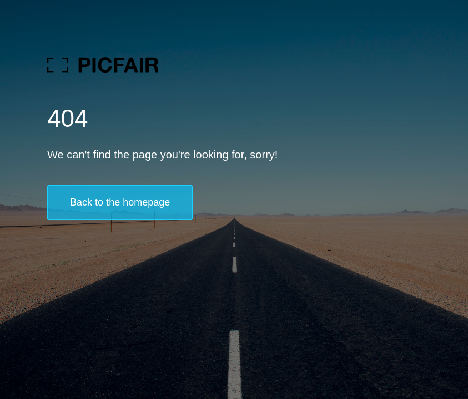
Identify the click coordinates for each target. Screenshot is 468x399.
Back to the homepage (120, 202)
